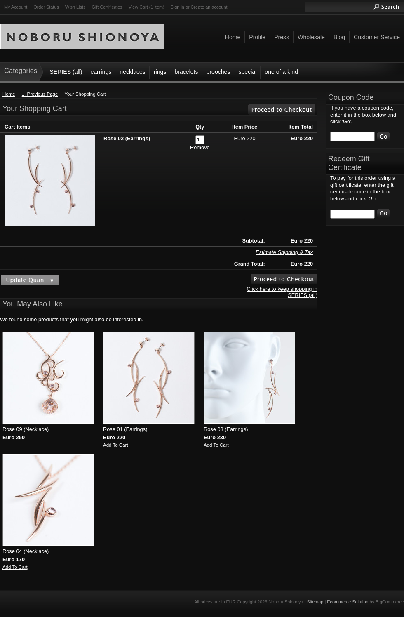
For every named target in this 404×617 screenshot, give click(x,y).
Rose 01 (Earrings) (125, 429)
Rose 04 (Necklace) (25, 551)
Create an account (209, 7)
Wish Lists (75, 7)
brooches (218, 71)
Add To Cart (115, 445)
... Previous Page (40, 94)
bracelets (186, 71)
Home (8, 94)
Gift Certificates (107, 7)
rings (160, 71)
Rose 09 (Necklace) (25, 429)
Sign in (177, 7)
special (247, 71)
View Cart (146, 7)
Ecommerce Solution (347, 601)
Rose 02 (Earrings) (126, 138)
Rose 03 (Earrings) (226, 429)
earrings (100, 71)
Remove (200, 147)
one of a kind (281, 71)
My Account (15, 7)
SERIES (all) (65, 71)
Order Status (46, 7)
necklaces (133, 71)
